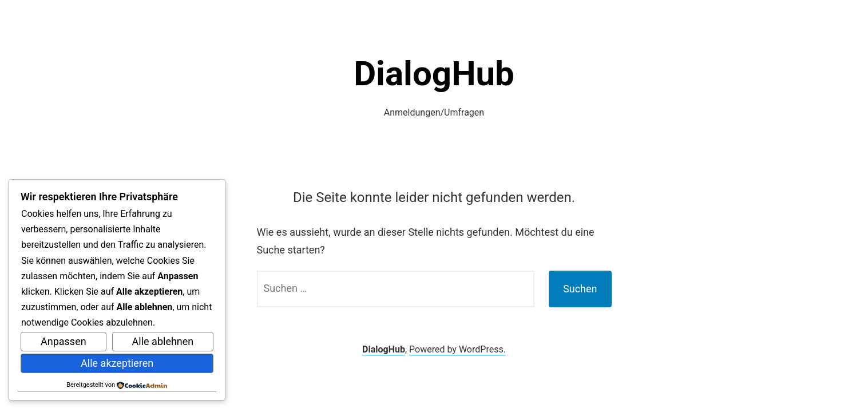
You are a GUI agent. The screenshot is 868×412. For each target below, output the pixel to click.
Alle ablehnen (163, 341)
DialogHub (434, 73)
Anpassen (63, 341)
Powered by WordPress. (457, 349)
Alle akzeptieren (117, 363)
